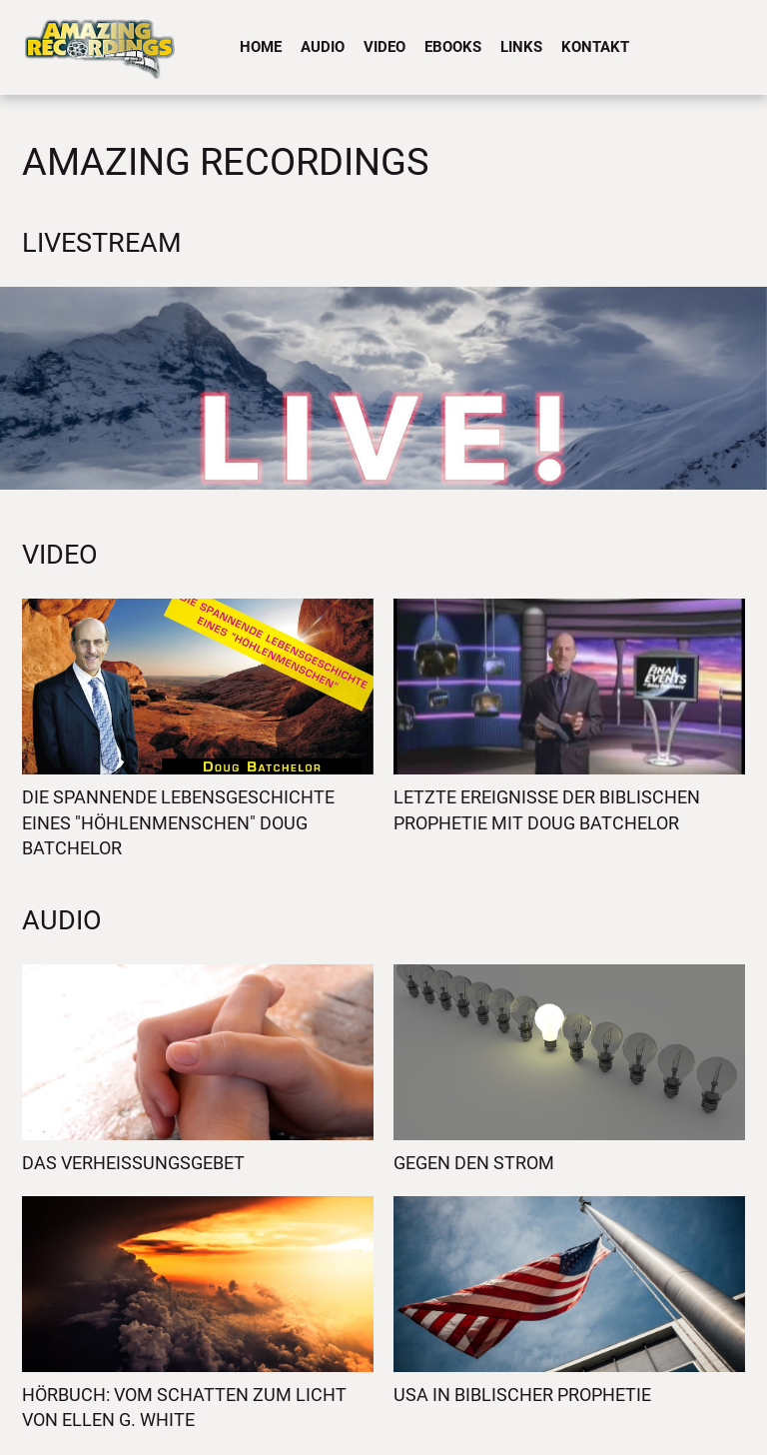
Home (261, 47)
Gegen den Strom (473, 1162)
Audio (323, 47)
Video (384, 47)
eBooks (452, 47)
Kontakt (595, 47)
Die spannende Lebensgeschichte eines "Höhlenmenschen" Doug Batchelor (178, 822)
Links (521, 47)
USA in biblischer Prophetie (522, 1394)
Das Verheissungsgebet (133, 1162)
